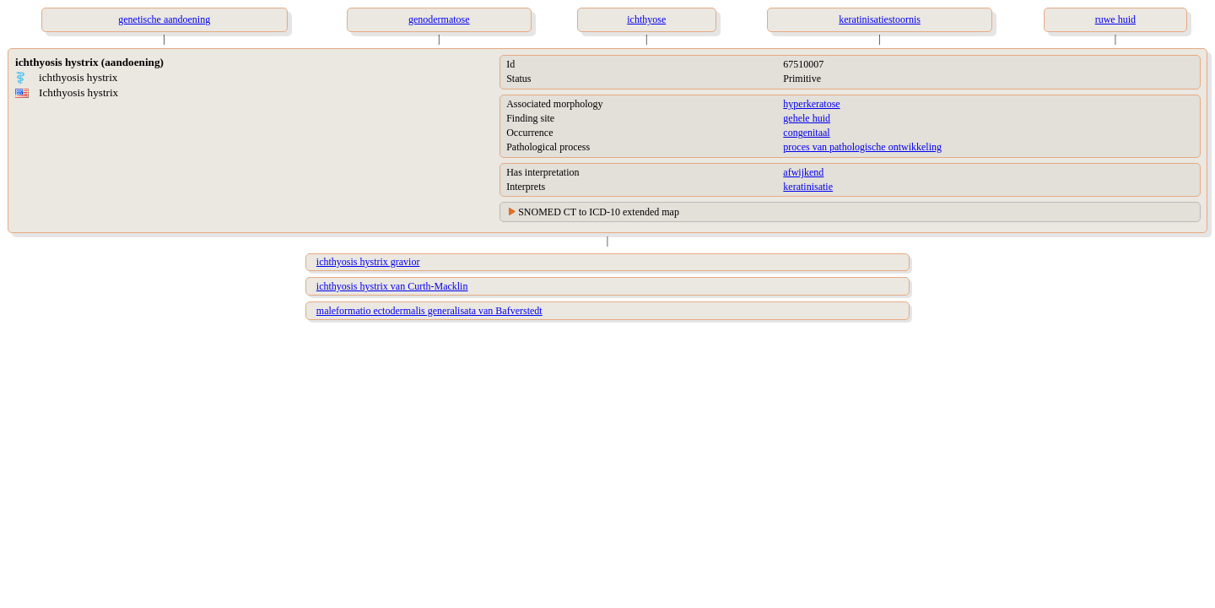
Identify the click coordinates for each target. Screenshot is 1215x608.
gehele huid (806, 118)
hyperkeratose (811, 104)
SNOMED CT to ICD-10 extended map (598, 212)
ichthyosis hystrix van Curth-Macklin (392, 286)
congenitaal (806, 132)
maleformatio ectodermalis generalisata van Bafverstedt (429, 311)
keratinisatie (808, 187)
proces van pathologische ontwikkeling (862, 147)
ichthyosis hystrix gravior (368, 262)
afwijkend (803, 172)
